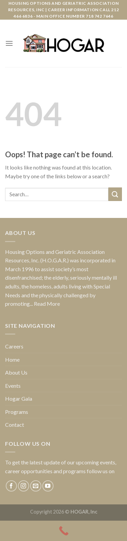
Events (13, 385)
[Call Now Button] (63, 531)
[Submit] (115, 194)
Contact (14, 424)
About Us (16, 372)
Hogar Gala (18, 398)
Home (12, 359)
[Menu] (9, 43)
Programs (16, 411)
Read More (47, 303)
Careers (14, 346)
